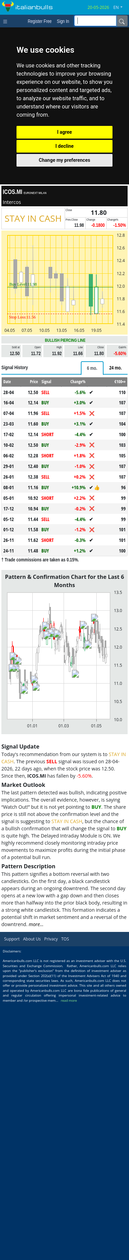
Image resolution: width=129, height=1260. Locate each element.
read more (69, 1000)
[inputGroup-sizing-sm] (95, 20)
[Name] (122, 20)
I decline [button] (64, 146)
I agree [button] (64, 132)
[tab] (92, 368)
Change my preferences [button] (64, 160)
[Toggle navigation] (6, 21)
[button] (121, 7)
